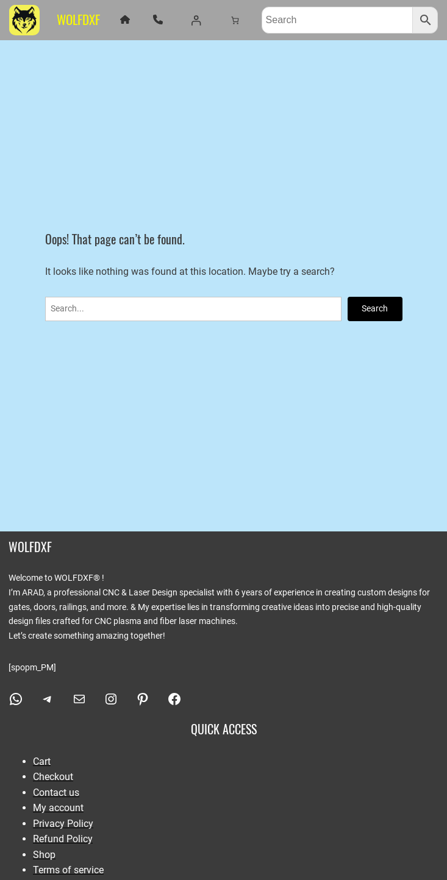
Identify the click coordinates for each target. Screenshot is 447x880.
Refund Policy (63, 839)
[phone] (158, 19)
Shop (44, 854)
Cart (42, 761)
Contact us (56, 792)
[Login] (195, 19)
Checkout (53, 776)
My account (58, 808)
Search (375, 308)
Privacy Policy (63, 823)
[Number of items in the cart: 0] (234, 19)
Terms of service (68, 870)
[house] (125, 19)
